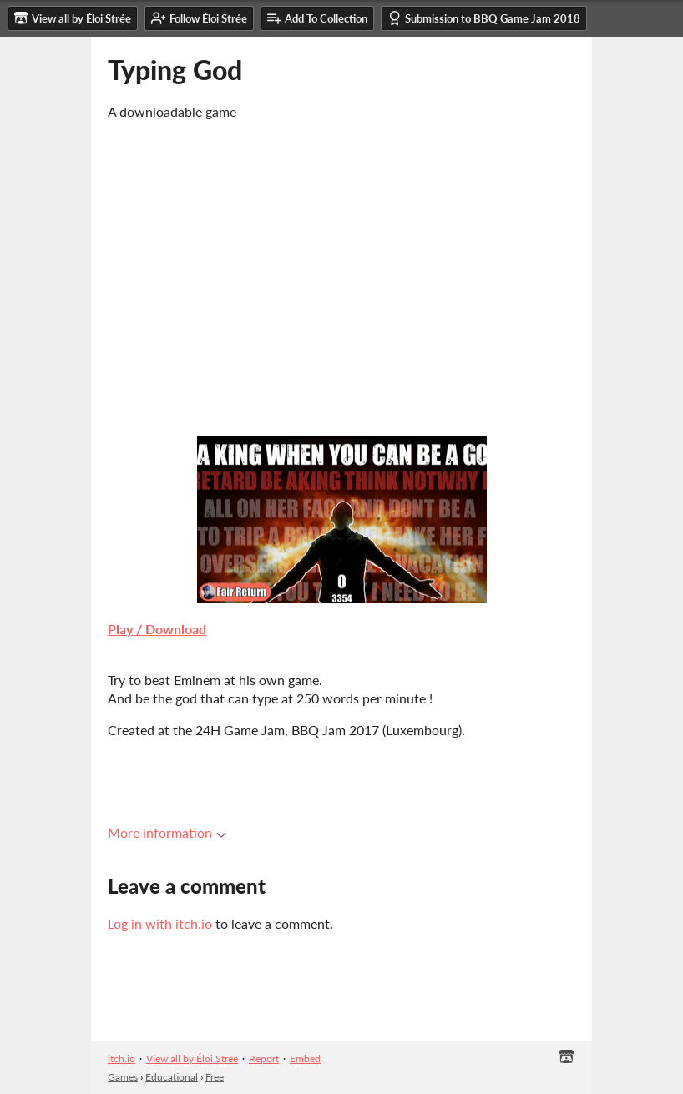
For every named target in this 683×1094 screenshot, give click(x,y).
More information (167, 832)
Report (264, 1058)
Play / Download (157, 629)
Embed (305, 1058)
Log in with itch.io (160, 923)
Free (214, 1077)
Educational (171, 1077)
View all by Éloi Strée (192, 1058)
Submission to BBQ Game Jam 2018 (483, 18)
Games (123, 1077)
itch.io (121, 1058)
